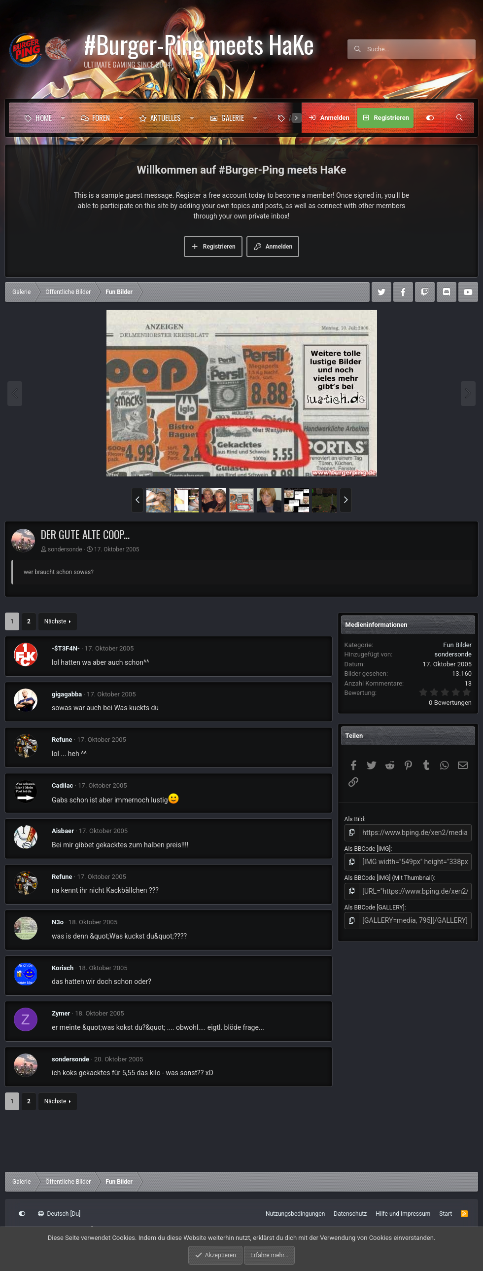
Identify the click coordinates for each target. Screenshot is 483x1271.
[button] (62, 118)
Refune (62, 739)
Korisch (62, 968)
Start (445, 1213)
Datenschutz (350, 1213)
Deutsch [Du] (59, 1213)
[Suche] (421, 49)
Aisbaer (63, 831)
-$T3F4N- (66, 648)
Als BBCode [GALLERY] (375, 903)
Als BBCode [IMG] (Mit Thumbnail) (389, 875)
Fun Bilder (457, 645)
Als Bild (354, 819)
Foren (101, 117)
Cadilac (62, 785)
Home (43, 117)
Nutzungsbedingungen (295, 1213)
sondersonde (65, 549)
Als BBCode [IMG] (368, 847)
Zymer (61, 1013)
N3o (58, 922)
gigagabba (67, 694)
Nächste (55, 621)
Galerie (232, 117)
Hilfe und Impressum (403, 1213)
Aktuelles (165, 117)
